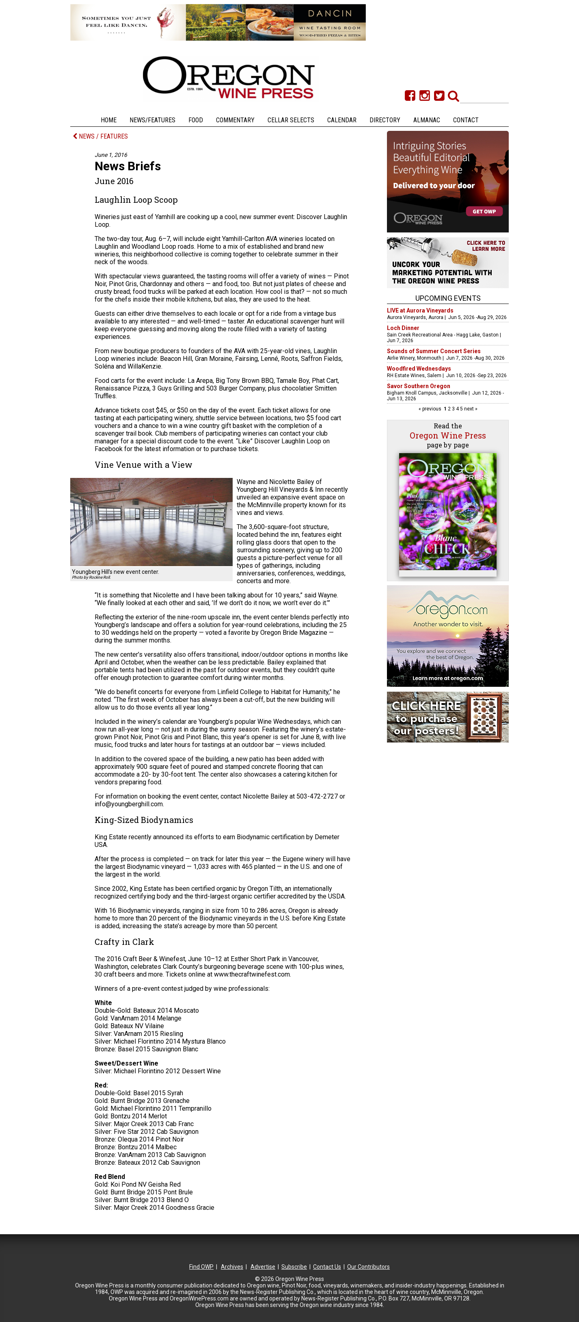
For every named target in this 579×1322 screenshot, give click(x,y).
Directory (384, 120)
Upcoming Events (448, 298)
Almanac (426, 120)
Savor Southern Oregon (418, 386)
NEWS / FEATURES (100, 136)
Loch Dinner (403, 328)
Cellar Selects (291, 120)
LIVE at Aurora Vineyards (420, 310)
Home (109, 120)
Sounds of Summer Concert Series (434, 351)
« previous (431, 409)
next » (470, 409)
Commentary (235, 120)
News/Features (152, 120)
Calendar (341, 120)
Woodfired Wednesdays (419, 368)
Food (195, 120)
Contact (466, 120)
